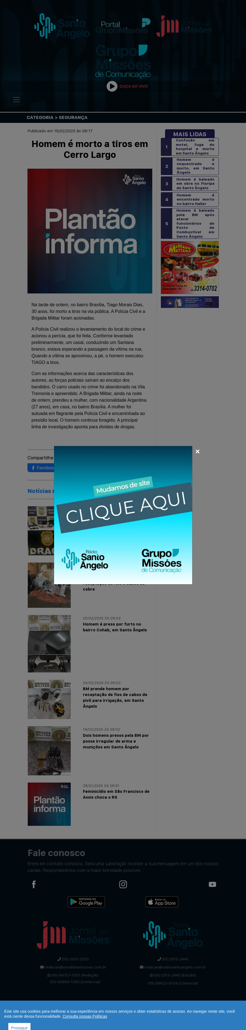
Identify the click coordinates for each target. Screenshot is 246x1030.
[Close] (198, 450)
